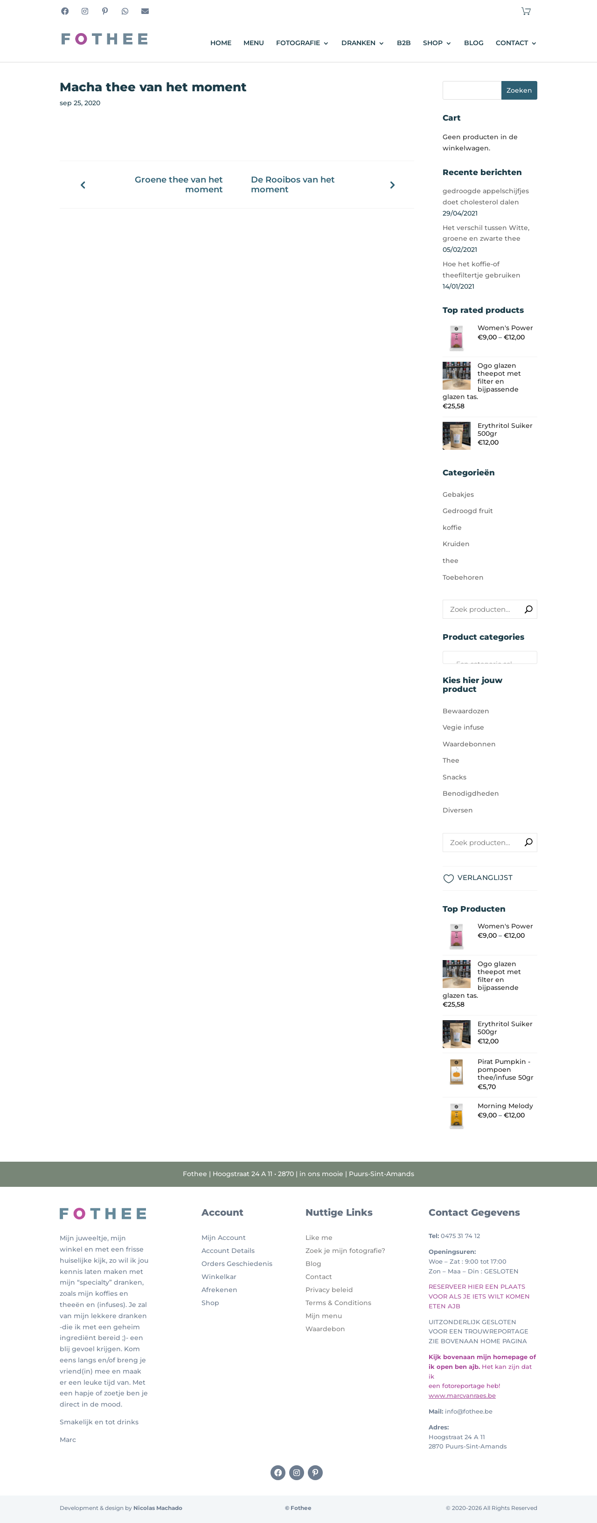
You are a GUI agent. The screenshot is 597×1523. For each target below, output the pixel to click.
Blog (474, 43)
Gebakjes (458, 494)
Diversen (458, 810)
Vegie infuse (463, 727)
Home (220, 43)
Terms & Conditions (338, 1303)
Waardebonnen (469, 744)
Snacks (454, 777)
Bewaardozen (466, 711)
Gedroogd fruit (468, 511)
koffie (452, 527)
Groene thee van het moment (179, 184)
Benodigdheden (471, 793)
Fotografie (298, 43)
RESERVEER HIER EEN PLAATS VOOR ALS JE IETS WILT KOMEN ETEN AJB (479, 1296)
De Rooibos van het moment (293, 184)
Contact (512, 43)
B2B (404, 43)
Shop (433, 43)
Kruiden (456, 544)
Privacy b (320, 1290)
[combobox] (490, 657)
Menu (253, 43)
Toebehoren (463, 577)
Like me (319, 1237)
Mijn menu (323, 1316)
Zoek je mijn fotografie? (345, 1250)
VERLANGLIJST (485, 877)
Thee (451, 760)
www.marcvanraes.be (462, 1395)
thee (450, 560)
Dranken (358, 43)
